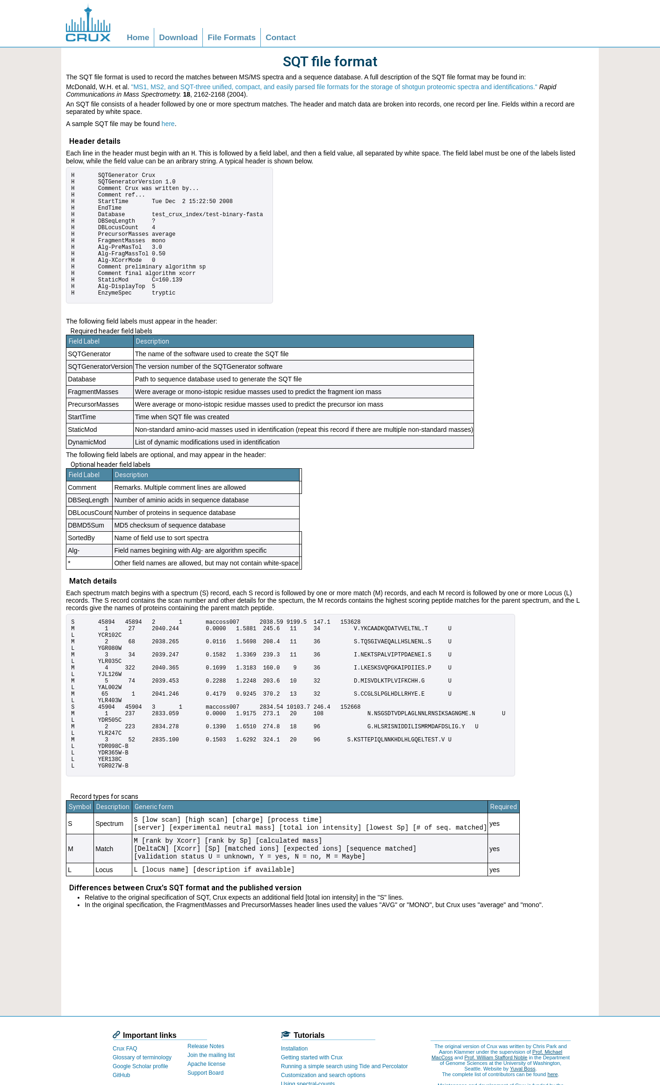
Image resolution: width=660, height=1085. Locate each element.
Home (138, 37)
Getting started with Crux (312, 1057)
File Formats (232, 37)
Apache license (206, 1064)
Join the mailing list (211, 1055)
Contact (280, 37)
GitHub (121, 1075)
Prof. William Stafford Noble (495, 1057)
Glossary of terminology (142, 1057)
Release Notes (205, 1046)
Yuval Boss (522, 1068)
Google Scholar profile (140, 1066)
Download (178, 37)
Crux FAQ (125, 1048)
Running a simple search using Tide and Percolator (344, 1066)
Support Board (205, 1073)
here (168, 123)
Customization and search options (323, 1075)
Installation (294, 1048)
